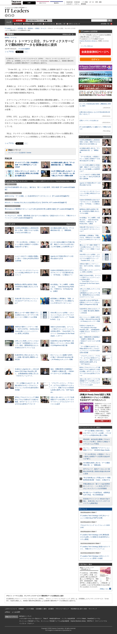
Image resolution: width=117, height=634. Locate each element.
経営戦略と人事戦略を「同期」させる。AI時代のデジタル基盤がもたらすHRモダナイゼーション (62, 301)
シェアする (9, 51)
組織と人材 (61, 24)
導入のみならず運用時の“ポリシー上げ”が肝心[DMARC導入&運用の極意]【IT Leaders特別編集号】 (40, 209)
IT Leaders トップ (10, 28)
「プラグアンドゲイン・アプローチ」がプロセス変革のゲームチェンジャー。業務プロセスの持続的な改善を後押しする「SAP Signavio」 (62, 387)
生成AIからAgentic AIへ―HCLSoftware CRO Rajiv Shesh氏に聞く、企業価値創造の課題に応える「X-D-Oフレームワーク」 (90, 329)
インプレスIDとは (87, 46)
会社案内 (51, 609)
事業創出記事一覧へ (69, 34)
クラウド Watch (81, 618)
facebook (9, 15)
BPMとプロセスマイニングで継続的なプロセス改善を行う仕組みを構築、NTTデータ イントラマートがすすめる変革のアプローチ (90, 371)
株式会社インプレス (25, 616)
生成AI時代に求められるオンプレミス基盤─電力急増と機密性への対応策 (26, 357)
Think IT (45, 618)
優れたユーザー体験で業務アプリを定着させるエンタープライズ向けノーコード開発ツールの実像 (26, 315)
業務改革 (19, 24)
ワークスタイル (50, 24)
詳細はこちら (104, 589)
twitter (6, 15)
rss (12, 15)
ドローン (76, 4)
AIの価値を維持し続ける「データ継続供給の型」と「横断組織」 (90, 150)
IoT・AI (91, 2)
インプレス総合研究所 (68, 618)
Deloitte (29, 152)
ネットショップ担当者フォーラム (29, 621)
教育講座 (83, 4)
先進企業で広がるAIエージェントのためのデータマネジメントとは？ (26, 301)
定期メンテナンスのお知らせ (89, 120)
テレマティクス (13, 152)
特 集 (45, 20)
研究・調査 (98, 2)
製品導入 (56, 3)
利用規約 (21, 609)
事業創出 (28, 24)
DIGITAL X (90, 621)
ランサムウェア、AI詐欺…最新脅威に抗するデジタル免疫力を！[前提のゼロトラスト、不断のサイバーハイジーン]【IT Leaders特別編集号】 (40, 217)
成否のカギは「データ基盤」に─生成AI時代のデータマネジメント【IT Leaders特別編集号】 (37, 196)
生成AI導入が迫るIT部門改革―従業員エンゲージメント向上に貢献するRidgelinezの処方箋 (62, 343)
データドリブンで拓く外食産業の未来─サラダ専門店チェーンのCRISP (26, 165)
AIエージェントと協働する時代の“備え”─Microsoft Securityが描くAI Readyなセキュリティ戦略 (61, 357)
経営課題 (19, 20)
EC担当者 (77, 2)
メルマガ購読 (30, 609)
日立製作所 (22, 152)
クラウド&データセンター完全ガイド (30, 618)
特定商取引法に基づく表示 (79, 609)
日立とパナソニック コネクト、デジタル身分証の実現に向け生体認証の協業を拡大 (27, 173)
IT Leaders (17, 11)
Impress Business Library (88, 41)
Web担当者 (69, 2)
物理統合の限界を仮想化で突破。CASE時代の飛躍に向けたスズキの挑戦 (26, 287)
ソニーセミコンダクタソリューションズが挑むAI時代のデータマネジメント (26, 272)
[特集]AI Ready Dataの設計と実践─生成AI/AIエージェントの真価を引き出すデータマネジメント (95, 397)
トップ (8, 22)
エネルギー (69, 4)
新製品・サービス (40, 28)
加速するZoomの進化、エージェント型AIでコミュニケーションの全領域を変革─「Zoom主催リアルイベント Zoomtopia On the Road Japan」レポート (62, 331)
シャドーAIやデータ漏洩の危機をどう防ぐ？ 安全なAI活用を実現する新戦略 (27, 258)
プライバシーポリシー (62, 609)
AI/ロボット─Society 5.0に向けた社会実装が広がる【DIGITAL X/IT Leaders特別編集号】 (36, 202)
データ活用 (37, 24)
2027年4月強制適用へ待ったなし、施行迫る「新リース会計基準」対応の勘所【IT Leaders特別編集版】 (40, 188)
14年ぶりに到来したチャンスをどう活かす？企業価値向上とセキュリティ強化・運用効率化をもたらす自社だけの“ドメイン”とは (90, 293)
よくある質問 (16, 612)
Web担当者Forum (54, 618)
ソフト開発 (85, 2)
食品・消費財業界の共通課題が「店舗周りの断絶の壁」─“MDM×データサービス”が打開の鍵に (62, 371)
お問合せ (7, 612)
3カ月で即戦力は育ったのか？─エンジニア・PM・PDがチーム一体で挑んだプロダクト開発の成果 (63, 173)
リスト (25, 51)
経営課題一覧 (22, 28)
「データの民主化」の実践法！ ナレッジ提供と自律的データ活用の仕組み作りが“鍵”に (27, 244)
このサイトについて (11, 609)
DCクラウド (42, 3)
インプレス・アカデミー (26, 623)
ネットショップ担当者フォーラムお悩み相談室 (55, 621)
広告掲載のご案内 (41, 609)
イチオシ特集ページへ (102, 421)
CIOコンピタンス (74, 24)
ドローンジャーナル (101, 621)
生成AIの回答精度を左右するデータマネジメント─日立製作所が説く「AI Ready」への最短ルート (62, 272)
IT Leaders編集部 (24, 49)
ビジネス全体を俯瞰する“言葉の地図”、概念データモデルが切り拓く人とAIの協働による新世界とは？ (62, 244)
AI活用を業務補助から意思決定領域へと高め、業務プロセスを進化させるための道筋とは (26, 230)
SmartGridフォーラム (93, 618)
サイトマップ (93, 609)
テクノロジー (32, 20)
